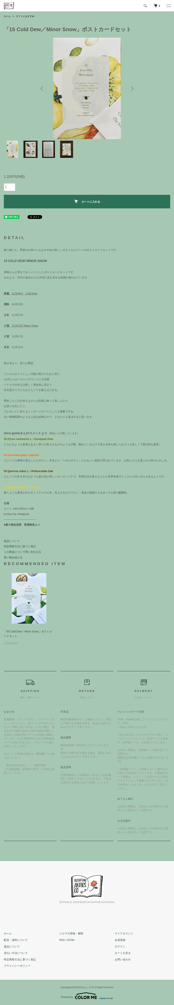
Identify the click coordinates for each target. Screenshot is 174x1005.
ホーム (7, 16)
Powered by (87, 995)
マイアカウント (124, 933)
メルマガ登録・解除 (71, 933)
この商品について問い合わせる (22, 551)
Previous (42, 88)
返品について (12, 540)
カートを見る (123, 952)
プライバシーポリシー (17, 965)
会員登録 (120, 939)
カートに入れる (87, 201)
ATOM (70, 939)
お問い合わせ (123, 959)
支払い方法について (16, 952)
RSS (62, 939)
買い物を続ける (13, 557)
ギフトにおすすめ (25, 16)
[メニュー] (168, 5)
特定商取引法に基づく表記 (20, 546)
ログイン (120, 946)
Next (132, 88)
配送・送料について (16, 939)
